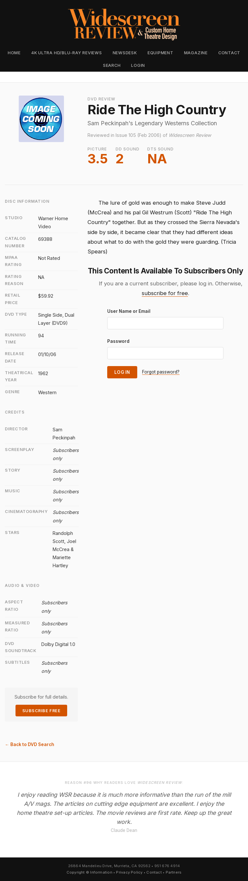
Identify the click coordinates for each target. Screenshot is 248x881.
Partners (174, 872)
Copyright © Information (89, 872)
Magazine (196, 52)
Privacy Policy (129, 872)
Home (14, 52)
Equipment (160, 52)
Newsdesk (125, 52)
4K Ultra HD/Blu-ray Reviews (66, 52)
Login (138, 65)
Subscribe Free (41, 710)
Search (112, 65)
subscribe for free (165, 293)
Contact (229, 52)
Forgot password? (161, 371)
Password (118, 341)
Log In (122, 372)
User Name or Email (128, 311)
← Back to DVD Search (29, 744)
